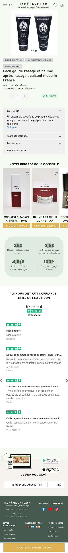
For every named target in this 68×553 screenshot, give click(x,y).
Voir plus (12, 127)
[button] (34, 111)
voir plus (14, 366)
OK (58, 485)
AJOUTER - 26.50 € (45, 225)
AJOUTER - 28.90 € (16, 225)
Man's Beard (21, 85)
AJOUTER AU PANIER (34, 547)
